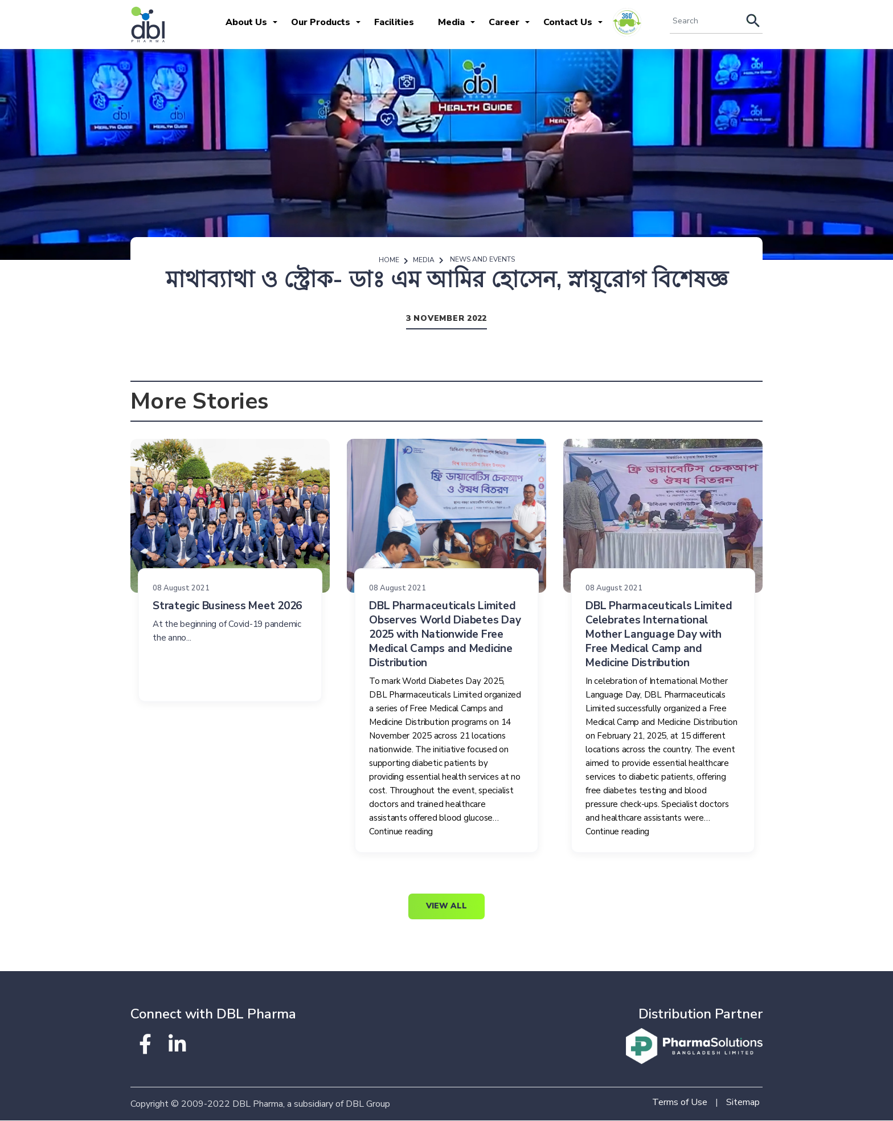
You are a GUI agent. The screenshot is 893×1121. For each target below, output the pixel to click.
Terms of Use (679, 1102)
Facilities (394, 22)
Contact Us (567, 22)
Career (504, 22)
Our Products (320, 22)
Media (451, 22)
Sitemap (743, 1102)
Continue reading (401, 832)
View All (446, 907)
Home (389, 259)
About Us (246, 22)
